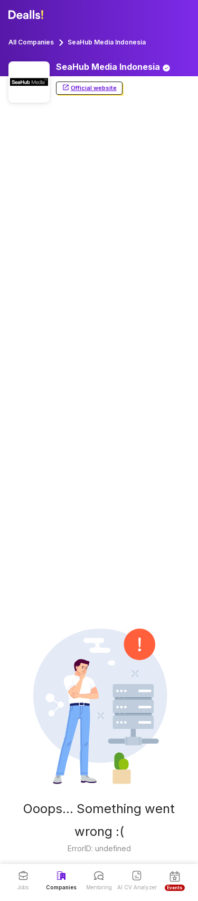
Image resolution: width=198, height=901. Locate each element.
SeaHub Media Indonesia (107, 42)
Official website (89, 88)
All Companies (31, 42)
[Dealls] (27, 15)
